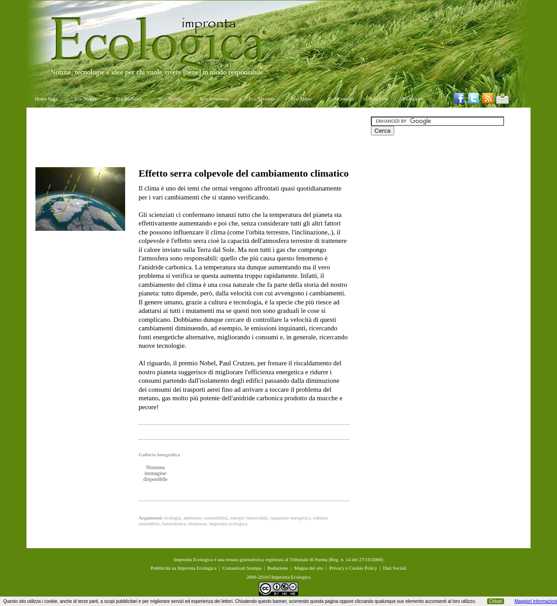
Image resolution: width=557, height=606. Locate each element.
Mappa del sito (308, 568)
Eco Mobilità (129, 98)
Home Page (46, 98)
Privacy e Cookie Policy (353, 568)
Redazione (413, 98)
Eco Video (301, 98)
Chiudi (495, 601)
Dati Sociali (394, 568)
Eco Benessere (214, 98)
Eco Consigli (341, 98)
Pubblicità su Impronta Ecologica (184, 568)
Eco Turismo (261, 98)
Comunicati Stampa (241, 568)
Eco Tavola (170, 98)
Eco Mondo (86, 98)
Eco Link (379, 98)
